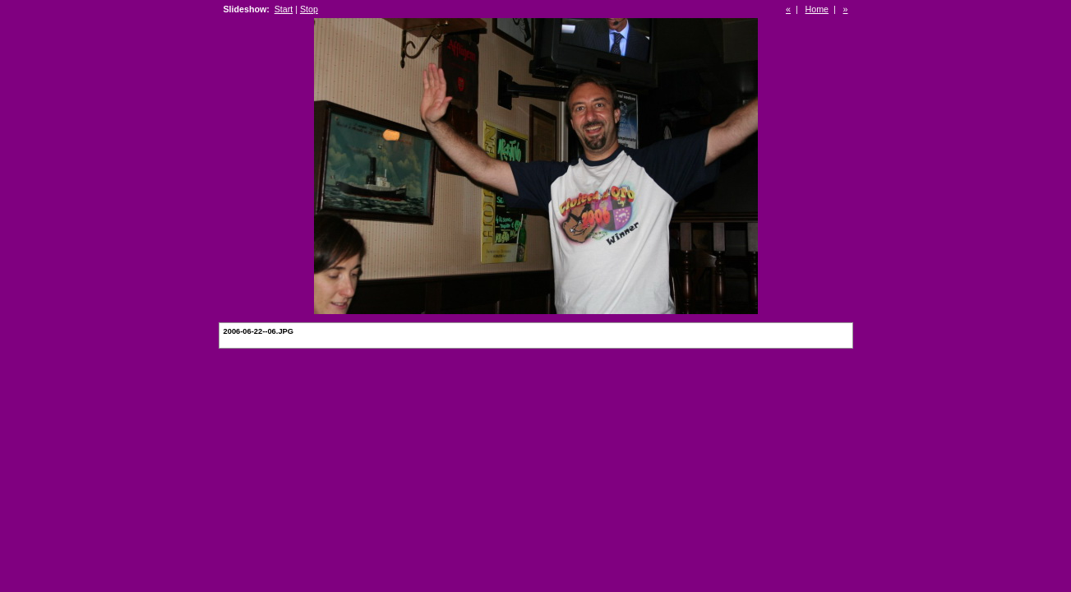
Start (284, 9)
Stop (309, 9)
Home (817, 9)
